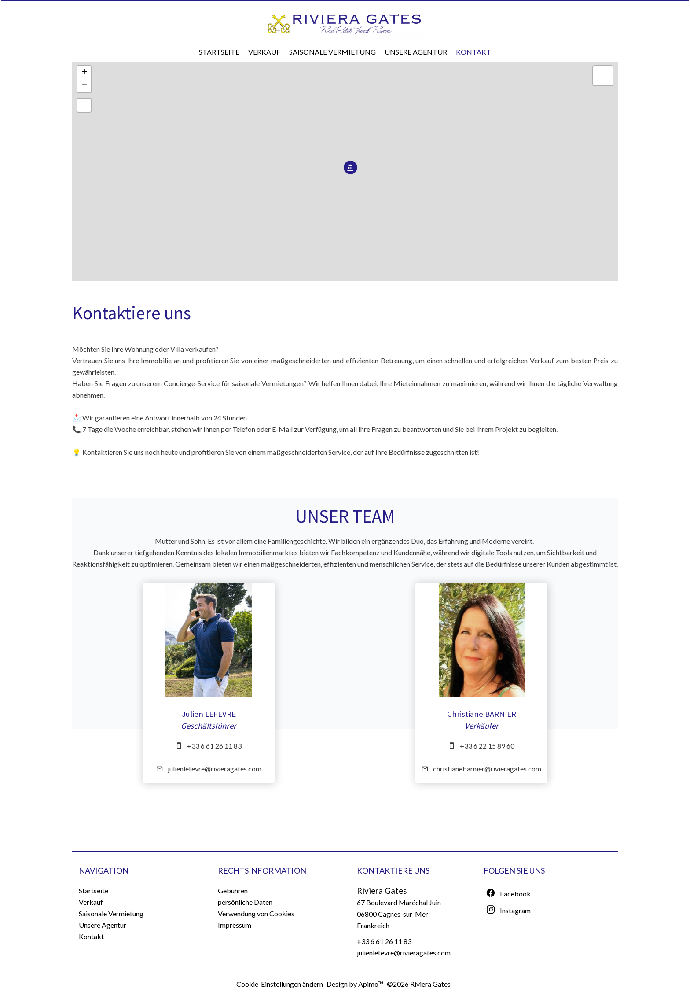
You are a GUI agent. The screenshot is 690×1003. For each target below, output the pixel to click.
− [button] (84, 85)
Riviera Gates (382, 891)
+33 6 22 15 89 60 (487, 745)
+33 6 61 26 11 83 (214, 745)
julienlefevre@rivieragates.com (214, 768)
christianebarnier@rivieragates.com (487, 768)
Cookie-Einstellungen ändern (279, 984)
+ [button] (84, 72)
